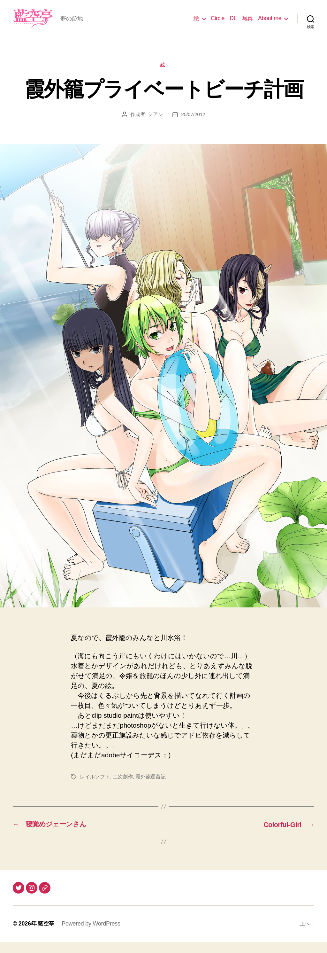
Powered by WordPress (92, 935)
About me (269, 23)
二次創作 (123, 787)
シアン (155, 125)
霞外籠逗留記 (150, 787)
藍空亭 (46, 935)
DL (233, 23)
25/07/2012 (193, 125)
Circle (217, 23)
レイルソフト (95, 787)
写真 (247, 23)
